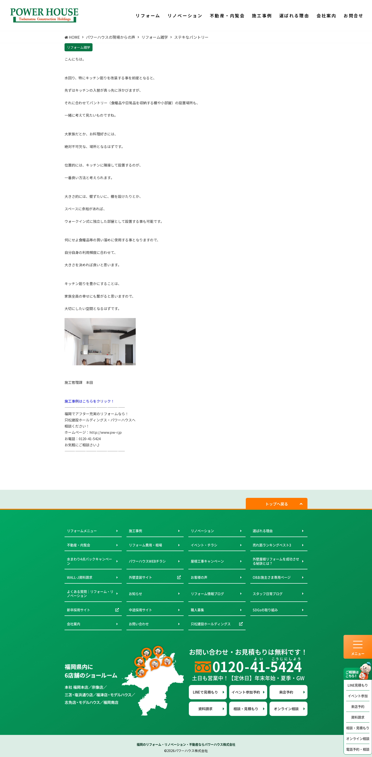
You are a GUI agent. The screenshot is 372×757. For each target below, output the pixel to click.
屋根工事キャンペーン (207, 561)
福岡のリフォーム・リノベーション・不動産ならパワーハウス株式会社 (186, 744)
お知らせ (135, 593)
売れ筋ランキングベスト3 (272, 545)
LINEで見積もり (205, 692)
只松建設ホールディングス (211, 623)
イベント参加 (358, 695)
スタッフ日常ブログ (268, 593)
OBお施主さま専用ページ (272, 577)
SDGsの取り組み (265, 609)
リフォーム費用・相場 (145, 545)
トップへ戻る (276, 504)
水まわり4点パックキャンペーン (89, 561)
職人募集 (197, 609)
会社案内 (73, 623)
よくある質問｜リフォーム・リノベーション (90, 593)
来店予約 (357, 706)
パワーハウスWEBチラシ (147, 561)
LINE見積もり (358, 685)
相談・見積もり (357, 727)
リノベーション (202, 530)
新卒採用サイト (78, 609)
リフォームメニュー (82, 530)
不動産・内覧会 (78, 545)
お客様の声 (199, 577)
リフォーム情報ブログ (207, 593)
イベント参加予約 (246, 692)
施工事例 (135, 530)
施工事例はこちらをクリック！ (89, 401)
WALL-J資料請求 (79, 577)
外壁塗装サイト (140, 577)
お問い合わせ (139, 623)
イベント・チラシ (204, 545)
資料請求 (357, 717)
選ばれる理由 (263, 530)
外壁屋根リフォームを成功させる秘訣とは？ (276, 561)
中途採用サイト (140, 609)
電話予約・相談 (357, 749)
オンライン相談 (357, 738)
